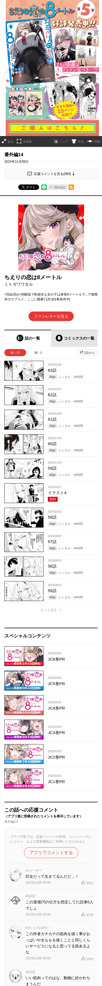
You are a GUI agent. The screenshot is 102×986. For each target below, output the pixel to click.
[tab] (27, 338)
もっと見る (49, 610)
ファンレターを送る (51, 316)
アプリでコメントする (51, 852)
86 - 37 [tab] (15, 352)
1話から (89, 352)
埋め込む (60, 187)
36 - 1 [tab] (38, 352)
